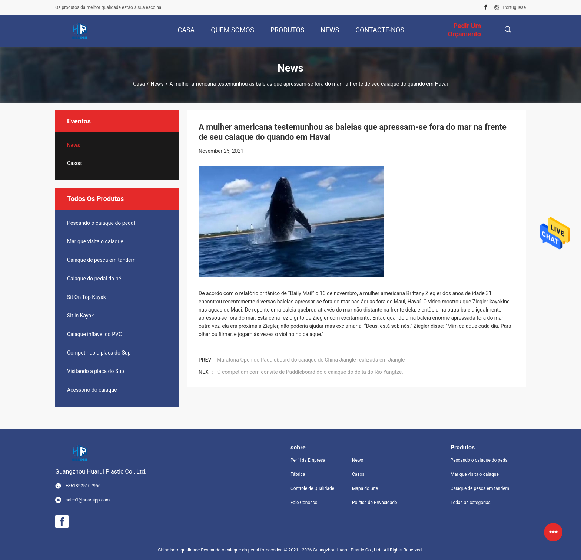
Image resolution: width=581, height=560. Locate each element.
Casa (139, 84)
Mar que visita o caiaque (95, 241)
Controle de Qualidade (312, 488)
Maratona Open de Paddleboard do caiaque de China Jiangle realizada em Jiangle (311, 360)
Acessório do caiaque (92, 390)
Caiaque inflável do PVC (94, 334)
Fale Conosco (304, 502)
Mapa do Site (365, 488)
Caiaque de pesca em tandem (101, 260)
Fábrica (297, 474)
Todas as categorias (471, 502)
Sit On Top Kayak (86, 297)
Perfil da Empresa (307, 460)
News (157, 84)
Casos (74, 163)
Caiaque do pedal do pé (94, 278)
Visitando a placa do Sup (95, 371)
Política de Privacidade (374, 502)
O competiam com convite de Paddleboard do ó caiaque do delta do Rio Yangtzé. (310, 372)
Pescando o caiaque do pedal (101, 223)
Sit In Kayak (80, 316)
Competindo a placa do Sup (98, 353)
